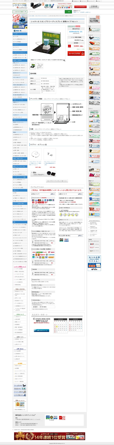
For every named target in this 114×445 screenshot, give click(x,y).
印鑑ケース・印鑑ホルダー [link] (19, 198)
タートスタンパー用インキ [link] (19, 219)
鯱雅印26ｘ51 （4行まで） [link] (19, 92)
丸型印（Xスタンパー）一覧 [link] (20, 57)
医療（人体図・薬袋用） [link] (19, 153)
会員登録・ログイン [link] (19, 339)
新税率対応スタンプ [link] (18, 134)
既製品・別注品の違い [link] (19, 271)
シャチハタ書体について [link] (20, 279)
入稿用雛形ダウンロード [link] (20, 306)
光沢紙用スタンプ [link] (18, 245)
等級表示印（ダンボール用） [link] (20, 155)
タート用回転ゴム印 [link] (18, 211)
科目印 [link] (15, 139)
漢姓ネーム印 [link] (17, 235)
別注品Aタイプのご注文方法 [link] (20, 294)
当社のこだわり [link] (18, 365)
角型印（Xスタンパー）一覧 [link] (20, 55)
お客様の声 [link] (17, 359)
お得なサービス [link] (18, 344)
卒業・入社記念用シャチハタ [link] (20, 253)
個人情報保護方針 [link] (18, 332)
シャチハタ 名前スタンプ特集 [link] (20, 261)
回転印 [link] (20, 161)
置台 (39, 173)
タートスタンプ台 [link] (18, 206)
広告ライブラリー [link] (18, 378)
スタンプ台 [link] (16, 171)
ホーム (98, 1)
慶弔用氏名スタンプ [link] (18, 127)
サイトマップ (91, 1)
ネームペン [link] (16, 47)
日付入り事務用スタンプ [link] (19, 109)
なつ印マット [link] (17, 195)
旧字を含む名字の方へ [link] (19, 276)
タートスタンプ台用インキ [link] (19, 208)
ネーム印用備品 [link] (17, 41)
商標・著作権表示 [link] (18, 327)
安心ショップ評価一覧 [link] (19, 373)
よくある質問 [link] (18, 351)
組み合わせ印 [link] (17, 75)
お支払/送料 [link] (17, 319)
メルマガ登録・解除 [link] (19, 341)
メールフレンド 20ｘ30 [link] (19, 82)
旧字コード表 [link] (18, 298)
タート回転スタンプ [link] (18, 214)
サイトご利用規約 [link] (18, 329)
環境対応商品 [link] (18, 284)
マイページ (83, 1)
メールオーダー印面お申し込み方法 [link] (20, 309)
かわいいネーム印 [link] (18, 232)
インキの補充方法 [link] (18, 282)
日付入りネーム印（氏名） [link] (19, 104)
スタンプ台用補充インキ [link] (19, 174)
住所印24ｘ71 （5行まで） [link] (19, 70)
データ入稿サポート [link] (19, 303)
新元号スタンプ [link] (17, 137)
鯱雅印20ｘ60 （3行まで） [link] (19, 89)
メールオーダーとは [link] (19, 274)
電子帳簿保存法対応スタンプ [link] (20, 258)
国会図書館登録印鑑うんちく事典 (93, 223)
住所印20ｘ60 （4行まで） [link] (19, 67)
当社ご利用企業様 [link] (18, 376)
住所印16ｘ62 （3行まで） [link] (19, 65)
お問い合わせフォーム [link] (19, 356)
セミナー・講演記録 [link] (19, 381)
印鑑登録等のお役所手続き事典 (93, 227)
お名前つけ (88, 12)
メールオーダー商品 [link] (18, 240)
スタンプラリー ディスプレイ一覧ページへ (57, 181)
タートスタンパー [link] (18, 216)
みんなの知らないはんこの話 (93, 235)
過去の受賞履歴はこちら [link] (20, 409)
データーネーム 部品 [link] (18, 112)
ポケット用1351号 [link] (18, 97)
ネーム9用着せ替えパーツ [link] (19, 39)
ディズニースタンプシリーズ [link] (20, 237)
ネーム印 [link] (16, 36)
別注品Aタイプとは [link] (19, 291)
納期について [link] (18, 321)
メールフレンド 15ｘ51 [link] (19, 79)
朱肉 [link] (15, 192)
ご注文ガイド (76, 1)
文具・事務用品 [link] (17, 251)
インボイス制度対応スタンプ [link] (20, 256)
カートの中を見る (80, 6)
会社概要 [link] (17, 368)
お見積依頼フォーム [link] (19, 353)
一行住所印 (82, 12)
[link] (35, 158)
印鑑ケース (76, 12)
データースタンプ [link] (18, 117)
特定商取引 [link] (17, 324)
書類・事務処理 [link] (17, 142)
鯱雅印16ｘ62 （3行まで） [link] (19, 87)
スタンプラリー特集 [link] (18, 248)
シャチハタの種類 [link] (18, 268)
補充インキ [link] (16, 169)
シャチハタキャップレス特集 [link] (20, 224)
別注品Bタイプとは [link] (19, 300)
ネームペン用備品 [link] (18, 49)
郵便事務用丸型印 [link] (18, 129)
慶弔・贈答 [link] (16, 150)
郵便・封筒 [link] (16, 147)
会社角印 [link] (16, 124)
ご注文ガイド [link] (18, 316)
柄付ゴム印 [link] (16, 163)
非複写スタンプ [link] (17, 243)
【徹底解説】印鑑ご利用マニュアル (93, 231)
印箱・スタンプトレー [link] (19, 200)
